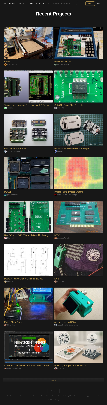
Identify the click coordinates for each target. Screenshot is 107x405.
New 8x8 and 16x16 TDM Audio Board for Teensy (27, 235)
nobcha (8, 108)
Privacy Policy (56, 396)
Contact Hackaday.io (21, 396)
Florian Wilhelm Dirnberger (65, 194)
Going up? (53, 391)
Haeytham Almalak (12, 368)
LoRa (56, 278)
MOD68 (8, 192)
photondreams (11, 194)
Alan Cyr (9, 281)
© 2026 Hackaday (53, 400)
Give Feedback (34, 396)
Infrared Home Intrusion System (69, 192)
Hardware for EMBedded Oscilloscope (72, 148)
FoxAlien (8, 61)
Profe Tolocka (61, 368)
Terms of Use (45, 396)
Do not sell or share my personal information (87, 396)
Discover (21, 3)
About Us (9, 396)
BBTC (57, 235)
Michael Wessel (61, 64)
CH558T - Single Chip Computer (69, 105)
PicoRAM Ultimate (62, 61)
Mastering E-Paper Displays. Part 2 (70, 365)
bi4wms (58, 151)
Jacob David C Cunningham (66, 325)
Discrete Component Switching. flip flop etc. (24, 278)
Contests (30, 3)
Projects (12, 3)
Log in (99, 3)
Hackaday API (67, 396)
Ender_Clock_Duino (13, 322)
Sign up (90, 3)
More (46, 3)
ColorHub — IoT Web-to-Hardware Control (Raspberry (29, 365)
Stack (38, 3)
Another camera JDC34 (65, 322)
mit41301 (59, 108)
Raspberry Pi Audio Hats (15, 148)
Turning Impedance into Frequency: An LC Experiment (29, 105)
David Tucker (10, 64)
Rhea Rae (59, 281)
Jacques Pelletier (62, 238)
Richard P (9, 238)
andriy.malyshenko (12, 151)
